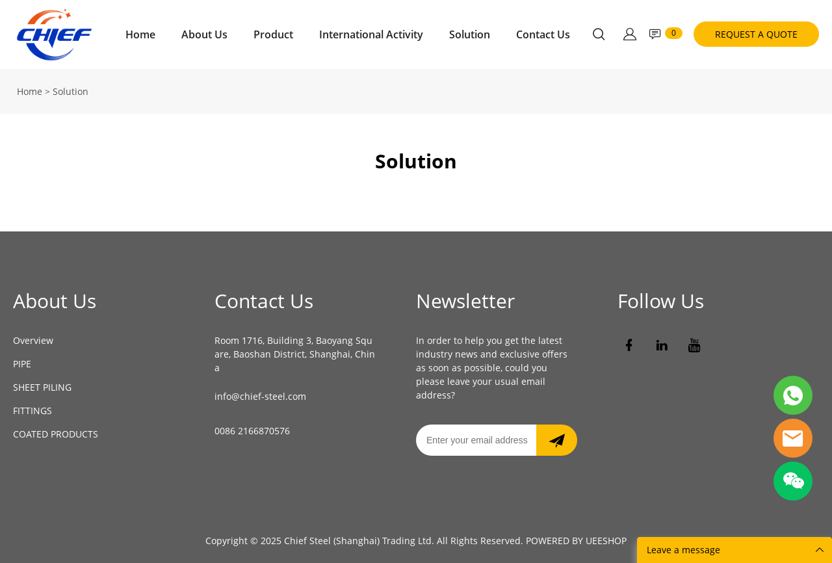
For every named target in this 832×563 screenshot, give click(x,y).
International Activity (371, 34)
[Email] (476, 440)
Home (140, 34)
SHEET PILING (42, 387)
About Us (204, 34)
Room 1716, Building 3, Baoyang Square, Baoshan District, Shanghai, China (294, 354)
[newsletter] (556, 440)
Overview (33, 340)
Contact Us (543, 34)
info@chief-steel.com (260, 396)
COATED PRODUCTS (55, 434)
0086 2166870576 (252, 431)
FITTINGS (32, 410)
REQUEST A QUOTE (756, 34)
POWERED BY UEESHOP (576, 540)
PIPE (22, 364)
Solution (469, 34)
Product (273, 34)
